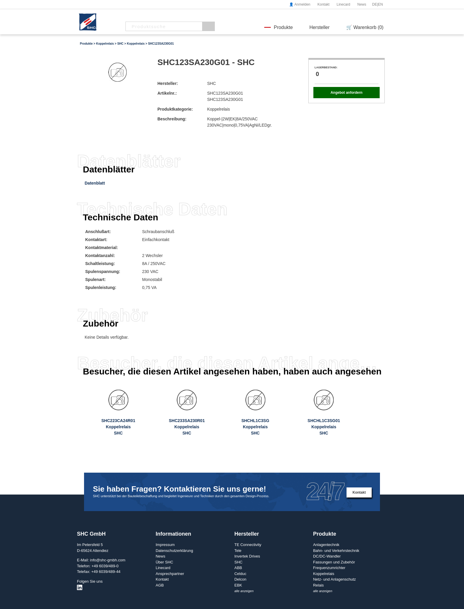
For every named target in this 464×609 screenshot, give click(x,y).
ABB (238, 568)
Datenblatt (95, 183)
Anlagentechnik (326, 544)
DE (374, 4)
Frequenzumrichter (329, 568)
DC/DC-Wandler (327, 556)
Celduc (240, 573)
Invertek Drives (247, 556)
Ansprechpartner (170, 573)
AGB (160, 585)
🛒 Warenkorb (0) (365, 27)
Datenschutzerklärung (174, 550)
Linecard (343, 4)
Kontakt (324, 4)
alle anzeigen (244, 591)
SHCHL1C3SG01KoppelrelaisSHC (323, 426)
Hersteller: (167, 83)
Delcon (240, 579)
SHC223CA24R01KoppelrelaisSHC (118, 426)
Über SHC (164, 562)
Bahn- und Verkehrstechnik (336, 550)
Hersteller (319, 27)
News (361, 4)
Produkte (283, 27)
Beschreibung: (171, 119)
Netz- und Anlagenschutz (334, 579)
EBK (238, 585)
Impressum (165, 544)
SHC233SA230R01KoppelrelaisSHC (187, 426)
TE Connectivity (247, 544)
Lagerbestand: (326, 67)
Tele (237, 550)
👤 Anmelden (299, 4)
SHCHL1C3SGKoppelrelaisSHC (255, 426)
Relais (318, 585)
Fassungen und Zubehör (334, 562)
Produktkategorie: (175, 109)
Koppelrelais (105, 43)
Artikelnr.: (167, 93)
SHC (120, 43)
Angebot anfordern (346, 93)
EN (380, 4)
